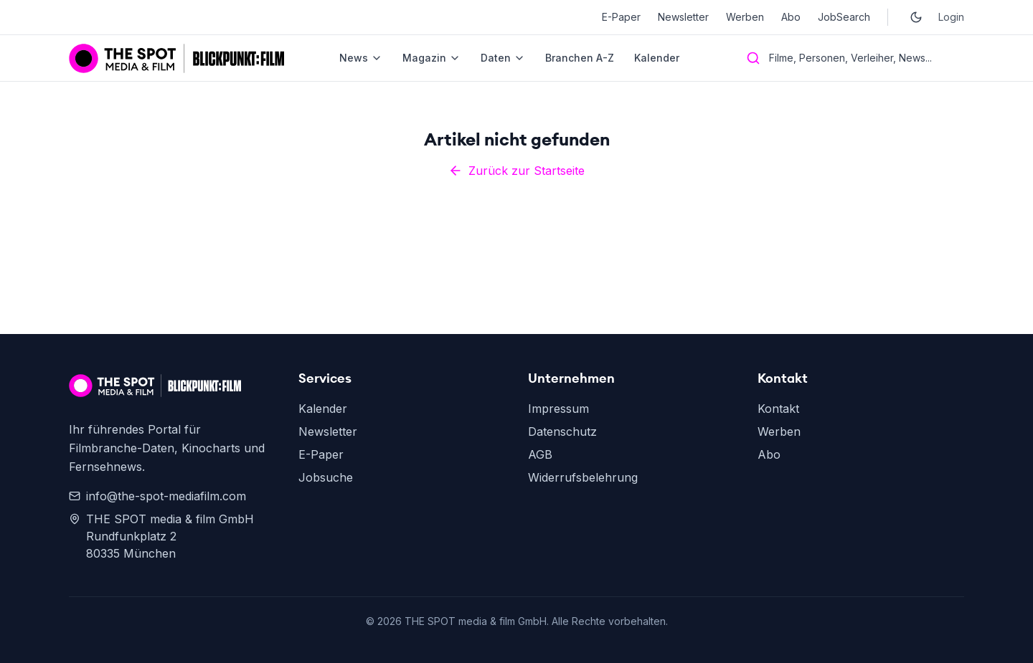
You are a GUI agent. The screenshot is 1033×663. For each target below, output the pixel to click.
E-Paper (621, 17)
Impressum (558, 408)
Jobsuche (325, 477)
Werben (745, 17)
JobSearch (844, 17)
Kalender (656, 58)
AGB (540, 454)
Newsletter (683, 17)
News (360, 58)
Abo (791, 17)
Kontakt (778, 408)
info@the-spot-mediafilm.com (157, 496)
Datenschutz (562, 431)
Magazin (431, 58)
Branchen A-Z (579, 58)
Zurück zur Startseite (516, 170)
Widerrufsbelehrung (583, 477)
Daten (503, 58)
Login (951, 17)
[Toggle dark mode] (916, 17)
